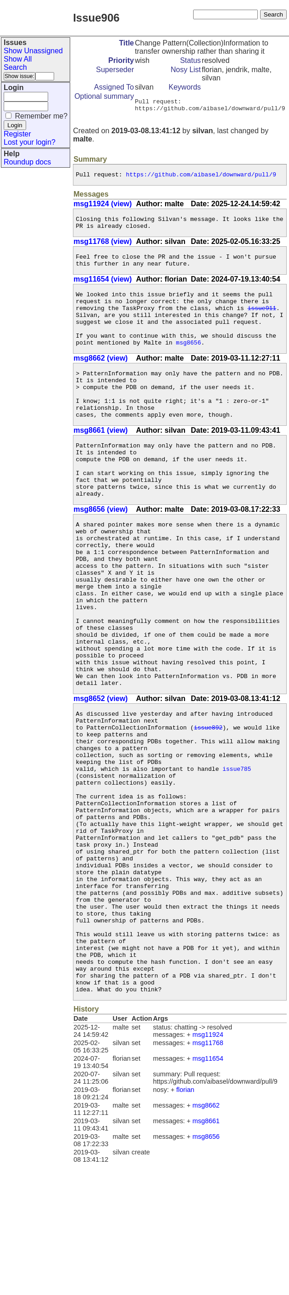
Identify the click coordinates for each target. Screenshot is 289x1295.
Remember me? (41, 116)
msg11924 (208, 1165)
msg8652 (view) (100, 773)
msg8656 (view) (100, 550)
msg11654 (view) (102, 289)
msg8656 (188, 363)
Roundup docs (27, 162)
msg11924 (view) (102, 208)
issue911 (262, 321)
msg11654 (208, 1189)
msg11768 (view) (102, 248)
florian (185, 1220)
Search (15, 67)
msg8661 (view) (100, 460)
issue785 (236, 855)
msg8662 (206, 1236)
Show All (18, 59)
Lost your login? (30, 142)
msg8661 (206, 1251)
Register (17, 134)
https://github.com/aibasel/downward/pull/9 (201, 178)
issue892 (208, 806)
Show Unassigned (33, 51)
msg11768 (208, 1173)
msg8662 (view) (100, 379)
